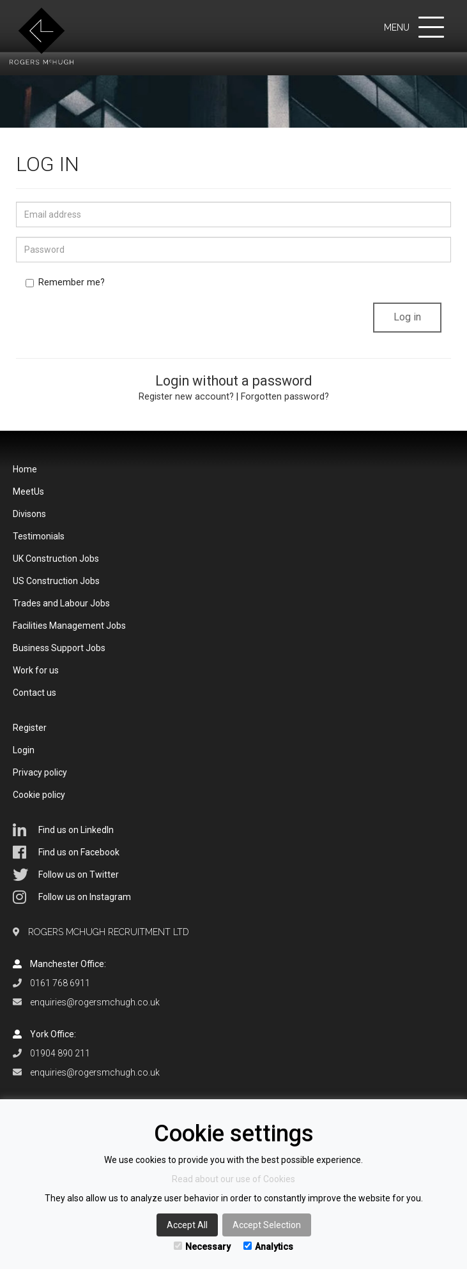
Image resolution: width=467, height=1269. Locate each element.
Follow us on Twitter (66, 874)
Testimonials (39, 536)
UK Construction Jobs (56, 558)
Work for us (36, 670)
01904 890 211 (60, 1053)
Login (23, 750)
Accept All (187, 1225)
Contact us (34, 692)
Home (25, 469)
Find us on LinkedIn (63, 829)
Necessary (202, 1247)
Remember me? (65, 282)
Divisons (29, 514)
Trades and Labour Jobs (61, 603)
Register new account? (186, 396)
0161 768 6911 (60, 983)
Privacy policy (40, 772)
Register (30, 728)
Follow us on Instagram (72, 896)
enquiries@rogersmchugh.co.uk (95, 1002)
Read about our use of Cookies (233, 1179)
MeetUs (28, 491)
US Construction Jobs (56, 581)
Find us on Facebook (66, 852)
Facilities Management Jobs (69, 625)
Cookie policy (39, 795)
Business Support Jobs (59, 648)
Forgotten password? (285, 396)
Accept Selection (267, 1225)
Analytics (268, 1247)
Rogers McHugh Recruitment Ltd (108, 932)
